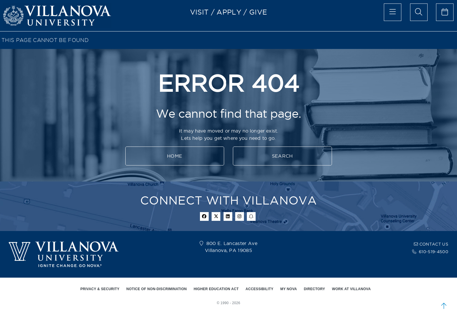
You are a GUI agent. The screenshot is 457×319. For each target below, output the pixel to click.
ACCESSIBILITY (260, 289)
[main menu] (392, 12)
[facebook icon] (204, 216)
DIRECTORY (314, 289)
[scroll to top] (444, 306)
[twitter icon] (216, 216)
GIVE (258, 12)
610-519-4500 (433, 251)
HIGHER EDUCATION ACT (216, 289)
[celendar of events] (445, 12)
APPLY (229, 12)
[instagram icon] (239, 216)
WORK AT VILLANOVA (351, 289)
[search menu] (419, 12)
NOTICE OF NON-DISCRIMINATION (156, 289)
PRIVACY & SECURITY (99, 289)
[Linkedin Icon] (228, 216)
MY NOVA (288, 289)
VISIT (199, 12)
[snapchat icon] (251, 216)
